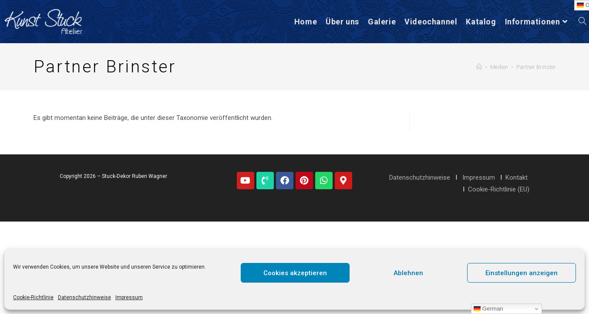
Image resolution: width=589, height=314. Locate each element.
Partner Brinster (536, 67)
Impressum (129, 297)
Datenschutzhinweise (84, 297)
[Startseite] (479, 67)
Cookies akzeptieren (295, 273)
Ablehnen (408, 273)
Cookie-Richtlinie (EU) (498, 189)
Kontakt (516, 177)
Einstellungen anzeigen (521, 273)
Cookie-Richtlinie (33, 297)
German (488, 308)
